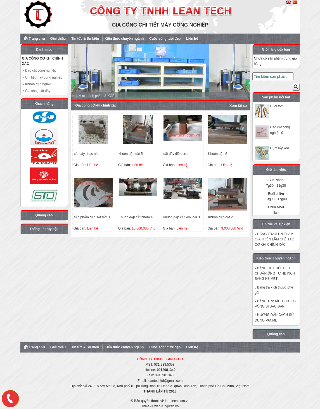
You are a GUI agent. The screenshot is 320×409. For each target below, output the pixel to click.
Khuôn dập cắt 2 (220, 217)
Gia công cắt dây (36, 91)
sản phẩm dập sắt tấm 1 (92, 217)
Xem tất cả (238, 105)
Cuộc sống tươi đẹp (165, 39)
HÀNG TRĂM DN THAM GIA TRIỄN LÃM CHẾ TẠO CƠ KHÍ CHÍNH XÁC (275, 239)
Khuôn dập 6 (217, 154)
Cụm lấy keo (279, 148)
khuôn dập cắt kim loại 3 (181, 217)
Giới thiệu (58, 39)
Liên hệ (192, 39)
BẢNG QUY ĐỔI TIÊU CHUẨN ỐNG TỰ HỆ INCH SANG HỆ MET (275, 273)
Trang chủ (34, 38)
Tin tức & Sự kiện (85, 39)
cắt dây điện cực (175, 154)
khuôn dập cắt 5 (131, 154)
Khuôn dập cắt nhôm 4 (136, 217)
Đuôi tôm (277, 106)
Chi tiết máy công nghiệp (42, 77)
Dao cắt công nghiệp (39, 70)
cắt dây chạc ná (86, 154)
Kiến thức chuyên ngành (124, 39)
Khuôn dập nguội (36, 84)
